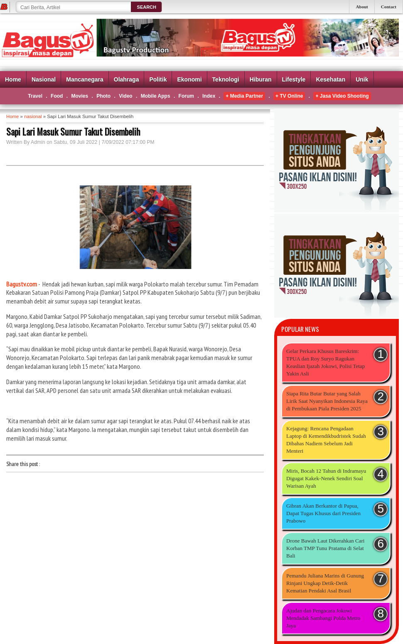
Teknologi (225, 79)
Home (13, 79)
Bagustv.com (21, 284)
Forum (186, 96)
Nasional (44, 79)
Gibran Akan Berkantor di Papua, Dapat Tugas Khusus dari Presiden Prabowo (323, 513)
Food (57, 96)
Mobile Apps (155, 96)
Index (208, 96)
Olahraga (126, 79)
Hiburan (261, 79)
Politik (158, 79)
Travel (35, 96)
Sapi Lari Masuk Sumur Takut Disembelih (73, 131)
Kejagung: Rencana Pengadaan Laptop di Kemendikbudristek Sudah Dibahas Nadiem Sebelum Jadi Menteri (326, 439)
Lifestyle (294, 79)
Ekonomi (189, 79)
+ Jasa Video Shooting (342, 96)
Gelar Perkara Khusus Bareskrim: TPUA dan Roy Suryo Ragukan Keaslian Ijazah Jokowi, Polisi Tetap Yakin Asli (325, 362)
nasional (33, 116)
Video (125, 96)
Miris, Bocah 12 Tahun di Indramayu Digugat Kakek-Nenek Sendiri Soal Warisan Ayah (326, 478)
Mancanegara (84, 79)
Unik (362, 79)
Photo (103, 96)
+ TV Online (289, 96)
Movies (79, 96)
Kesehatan (330, 79)
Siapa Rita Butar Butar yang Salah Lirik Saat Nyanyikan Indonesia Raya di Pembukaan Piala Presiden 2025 (327, 401)
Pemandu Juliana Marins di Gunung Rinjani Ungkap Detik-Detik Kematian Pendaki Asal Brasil (325, 583)
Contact (388, 6)
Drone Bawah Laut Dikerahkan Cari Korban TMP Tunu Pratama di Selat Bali (325, 548)
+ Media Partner (244, 96)
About (362, 6)
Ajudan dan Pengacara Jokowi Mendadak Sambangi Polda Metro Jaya (323, 618)
